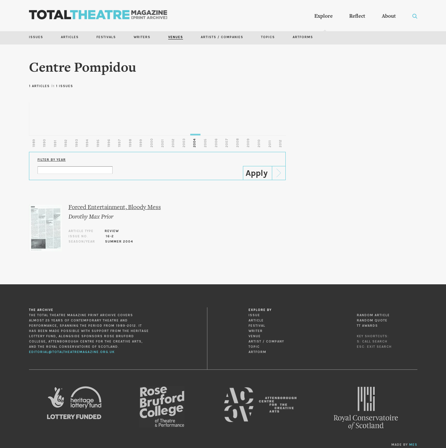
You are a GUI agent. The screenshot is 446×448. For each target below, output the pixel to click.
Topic (254, 347)
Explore (323, 16)
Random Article (373, 315)
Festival (257, 326)
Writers (142, 37)
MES (413, 445)
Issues (36, 37)
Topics (268, 37)
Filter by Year (52, 160)
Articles (70, 37)
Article (256, 320)
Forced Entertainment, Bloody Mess (114, 207)
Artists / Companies (222, 37)
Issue (254, 315)
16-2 (110, 236)
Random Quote (372, 320)
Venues (175, 37)
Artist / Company (266, 341)
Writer (256, 331)
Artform (257, 352)
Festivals (106, 37)
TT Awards (367, 326)
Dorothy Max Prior (90, 217)
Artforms (303, 37)
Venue (255, 336)
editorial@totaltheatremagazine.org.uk (72, 352)
